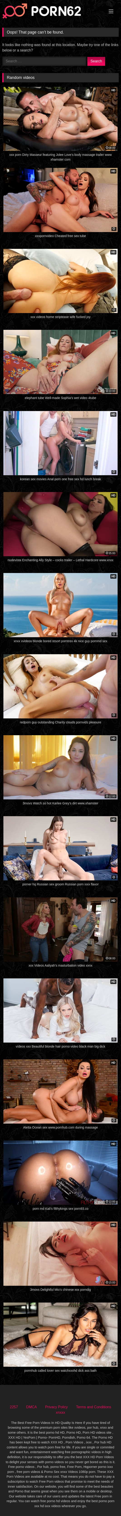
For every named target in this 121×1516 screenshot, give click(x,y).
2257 (14, 1407)
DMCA (31, 1407)
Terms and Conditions (93, 1407)
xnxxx (60, 1412)
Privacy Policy (56, 1407)
